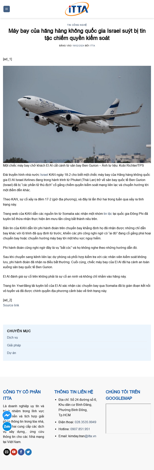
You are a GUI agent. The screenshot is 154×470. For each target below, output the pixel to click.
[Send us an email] (6, 452)
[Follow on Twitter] (28, 452)
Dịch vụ (12, 337)
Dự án (11, 353)
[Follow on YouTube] (14, 452)
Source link (11, 305)
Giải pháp (14, 345)
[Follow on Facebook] (21, 452)
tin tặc (108, 213)
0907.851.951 (80, 429)
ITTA (92, 45)
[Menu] (6, 9)
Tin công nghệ (77, 25)
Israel (44, 174)
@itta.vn (90, 436)
